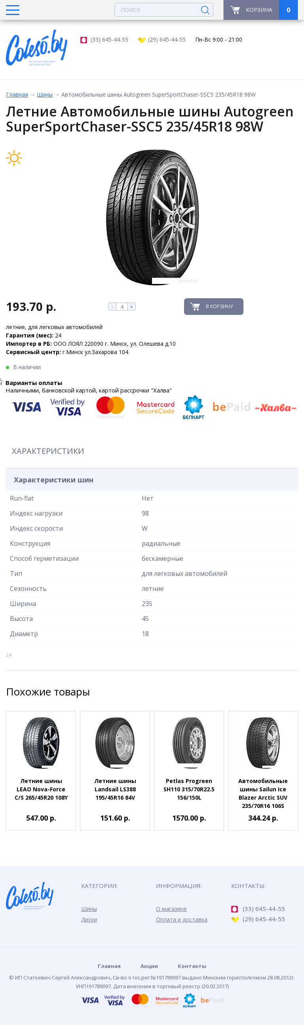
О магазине (171, 909)
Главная (17, 94)
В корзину (219, 306)
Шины (45, 94)
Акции (149, 966)
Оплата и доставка (181, 919)
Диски (89, 919)
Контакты (192, 966)
